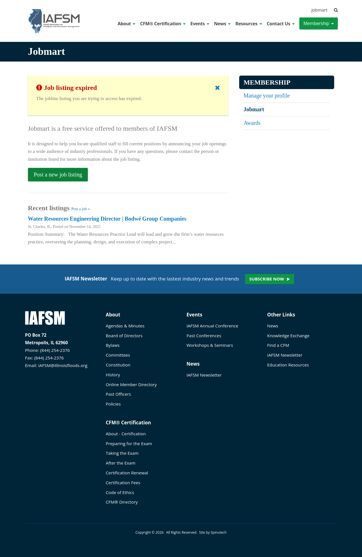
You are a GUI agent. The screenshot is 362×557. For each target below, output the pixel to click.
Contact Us (281, 24)
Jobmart (319, 10)
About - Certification (126, 433)
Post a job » (80, 209)
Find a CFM (278, 345)
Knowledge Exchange (288, 335)
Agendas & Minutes (125, 326)
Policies (113, 404)
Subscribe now (266, 279)
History (113, 374)
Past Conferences (203, 335)
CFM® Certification (163, 24)
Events (199, 24)
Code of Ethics (120, 492)
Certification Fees (123, 482)
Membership (318, 23)
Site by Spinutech (213, 532)
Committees (118, 355)
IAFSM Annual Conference (212, 326)
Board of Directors (124, 335)
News (222, 24)
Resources (248, 24)
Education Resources (288, 365)
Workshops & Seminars (209, 345)
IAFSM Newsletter (203, 375)
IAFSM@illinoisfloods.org (62, 365)
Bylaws (112, 345)
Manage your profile (266, 95)
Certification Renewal (127, 473)
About (127, 24)
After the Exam (120, 463)
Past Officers (118, 394)
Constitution (118, 365)
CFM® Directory (122, 502)
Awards (251, 123)
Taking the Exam (122, 453)
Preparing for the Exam (129, 443)
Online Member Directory (131, 384)
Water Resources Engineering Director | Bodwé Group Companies (107, 219)
